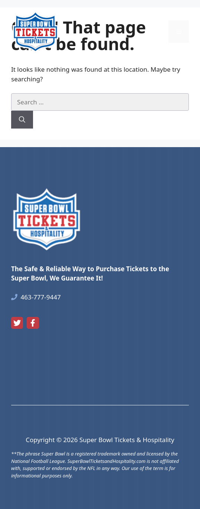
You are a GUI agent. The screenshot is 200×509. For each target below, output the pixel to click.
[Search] (22, 120)
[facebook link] (33, 323)
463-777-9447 (41, 297)
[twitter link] (17, 323)
